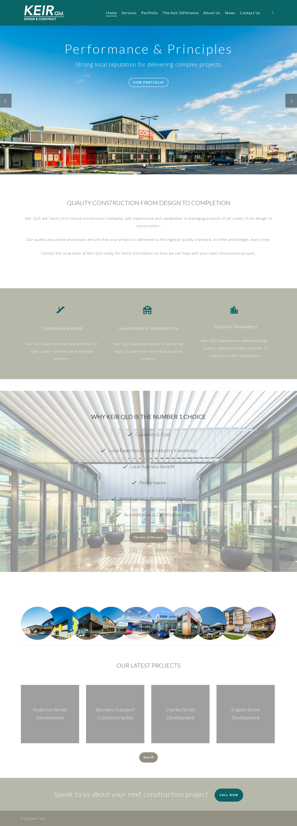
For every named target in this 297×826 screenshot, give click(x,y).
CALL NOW (229, 795)
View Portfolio (148, 82)
